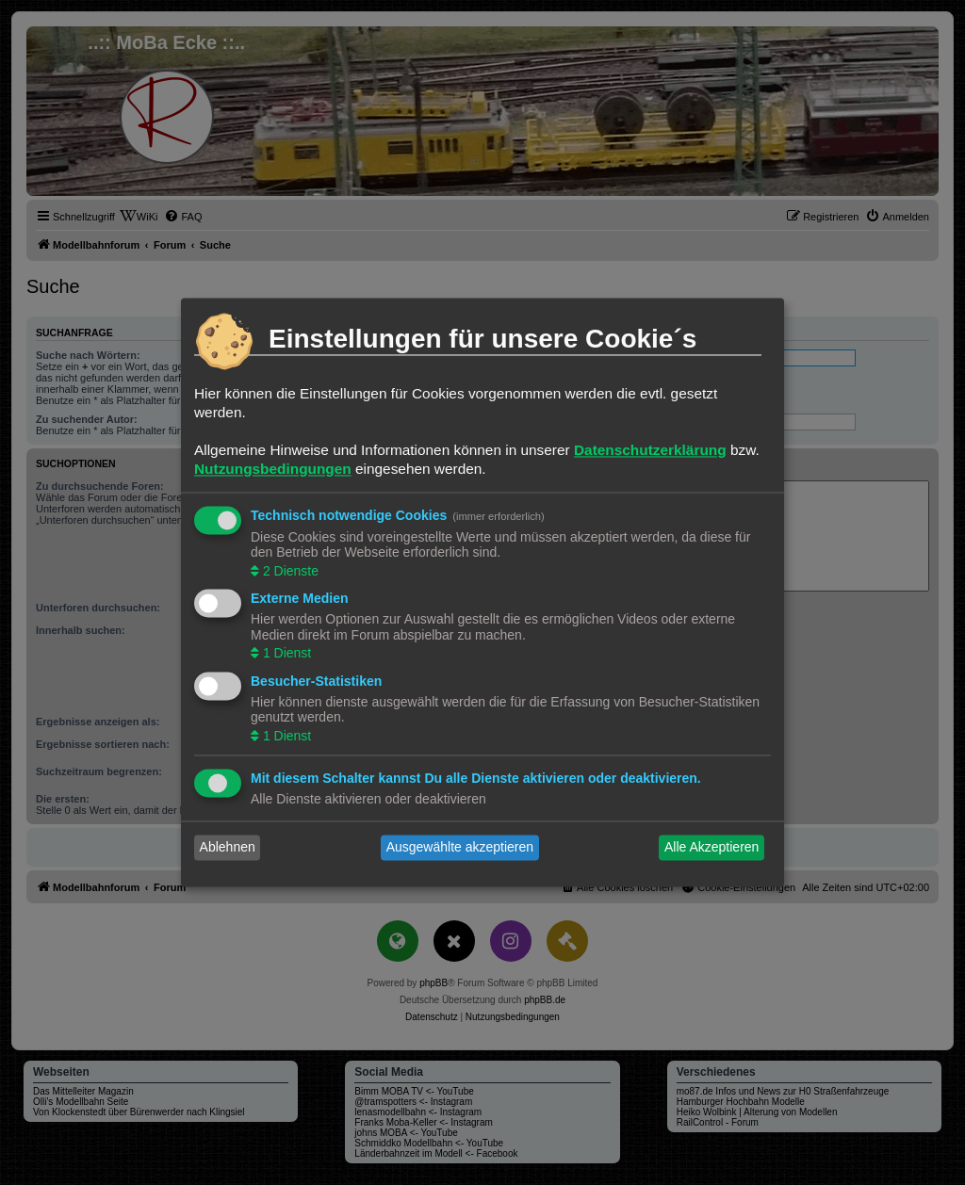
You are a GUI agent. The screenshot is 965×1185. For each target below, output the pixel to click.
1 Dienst (285, 653)
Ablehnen (227, 847)
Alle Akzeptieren (711, 847)
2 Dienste (289, 570)
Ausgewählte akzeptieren (459, 847)
